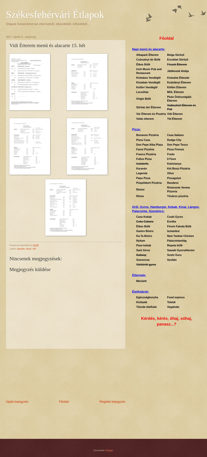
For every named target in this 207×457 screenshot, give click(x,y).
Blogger (109, 450)
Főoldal (64, 401)
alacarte (21, 248)
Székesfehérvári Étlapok (55, 14)
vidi (34, 248)
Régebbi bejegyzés (112, 401)
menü (28, 248)
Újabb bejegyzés (17, 401)
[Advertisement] (65, 374)
